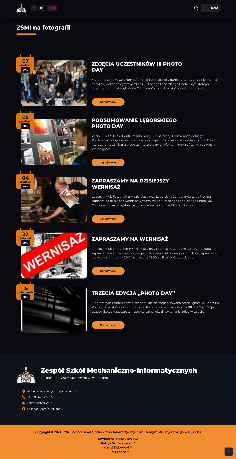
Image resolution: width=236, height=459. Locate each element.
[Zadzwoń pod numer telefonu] (121, 397)
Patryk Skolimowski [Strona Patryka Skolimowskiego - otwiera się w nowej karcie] (118, 443)
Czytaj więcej (108, 101)
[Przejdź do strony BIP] (52, 8)
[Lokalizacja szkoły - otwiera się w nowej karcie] (121, 391)
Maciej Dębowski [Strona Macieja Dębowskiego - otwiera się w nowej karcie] (118, 447)
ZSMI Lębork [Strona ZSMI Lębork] (118, 452)
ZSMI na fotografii (43, 27)
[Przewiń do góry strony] (229, 452)
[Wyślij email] (121, 403)
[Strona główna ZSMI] (21, 8)
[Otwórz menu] (210, 8)
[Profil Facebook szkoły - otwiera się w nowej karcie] (121, 409)
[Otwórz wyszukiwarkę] (196, 7)
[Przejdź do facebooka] (34, 8)
